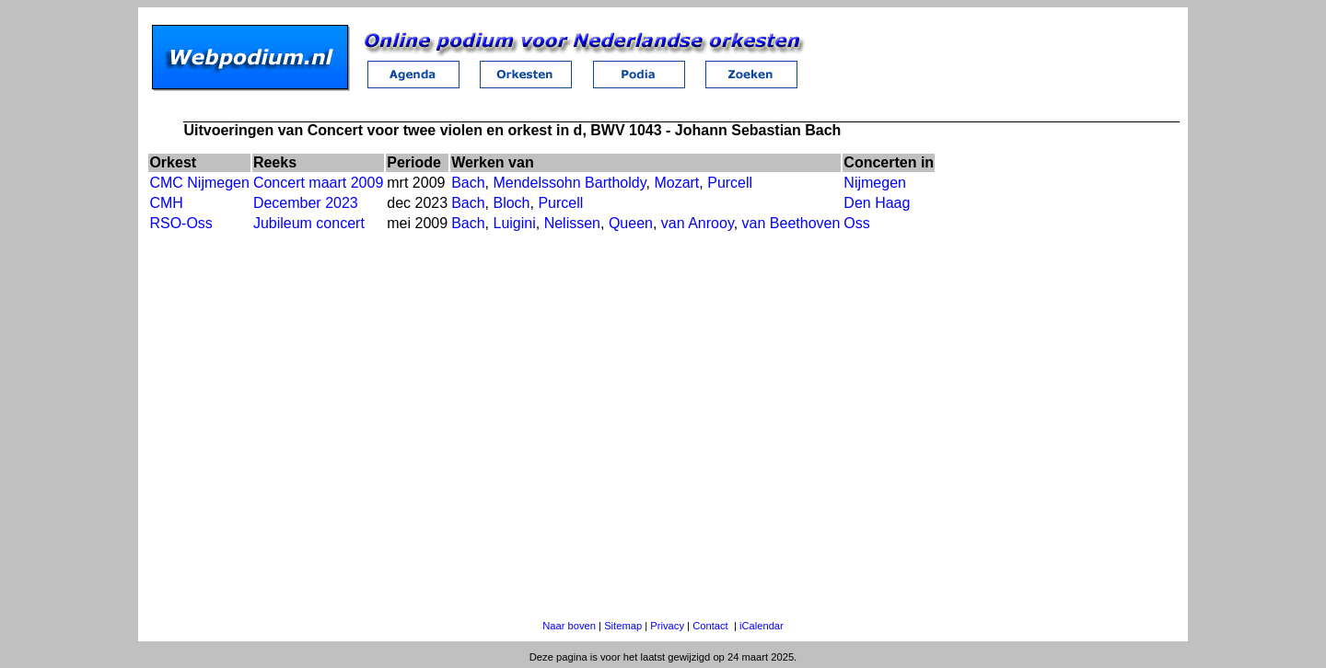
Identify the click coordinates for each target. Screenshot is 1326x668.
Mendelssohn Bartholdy (569, 182)
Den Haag (876, 203)
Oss (856, 223)
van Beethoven (791, 223)
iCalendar (761, 625)
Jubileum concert (309, 223)
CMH (165, 203)
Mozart (676, 182)
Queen (631, 223)
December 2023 (305, 203)
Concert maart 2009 (318, 182)
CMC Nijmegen (199, 182)
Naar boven (569, 625)
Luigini (514, 223)
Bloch (511, 203)
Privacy (667, 625)
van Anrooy (697, 223)
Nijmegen (874, 182)
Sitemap (623, 625)
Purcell (729, 182)
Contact (710, 625)
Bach (467, 182)
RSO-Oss (180, 223)
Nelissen (572, 223)
